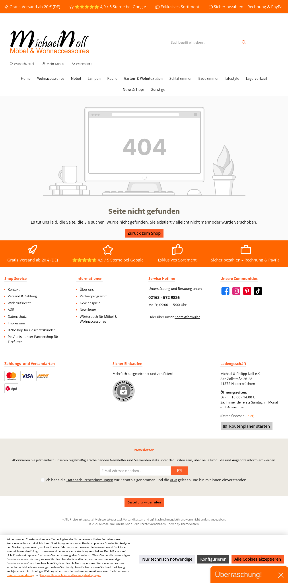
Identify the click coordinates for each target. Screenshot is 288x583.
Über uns (87, 289)
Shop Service (15, 278)
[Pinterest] (247, 291)
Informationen (89, 278)
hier (250, 415)
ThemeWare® (190, 524)
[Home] (26, 78)
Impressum (16, 323)
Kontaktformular (187, 317)
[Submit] (179, 471)
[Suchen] (244, 42)
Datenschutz (17, 316)
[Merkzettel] (22, 63)
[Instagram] (236, 291)
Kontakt (13, 289)
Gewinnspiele (90, 303)
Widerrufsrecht (19, 303)
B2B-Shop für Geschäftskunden (32, 330)
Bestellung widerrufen (144, 502)
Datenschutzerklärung (20, 575)
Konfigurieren (213, 559)
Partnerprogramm (93, 296)
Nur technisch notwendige (167, 559)
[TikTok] (258, 291)
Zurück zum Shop (144, 233)
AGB (11, 309)
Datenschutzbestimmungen (89, 480)
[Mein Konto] (52, 63)
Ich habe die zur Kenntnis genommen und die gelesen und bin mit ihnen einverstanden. (146, 480)
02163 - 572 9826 (164, 297)
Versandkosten (133, 519)
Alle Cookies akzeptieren (257, 559)
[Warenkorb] (81, 63)
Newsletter (88, 309)
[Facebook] (225, 291)
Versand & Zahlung (22, 296)
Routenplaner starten (246, 426)
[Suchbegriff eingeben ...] (188, 42)
